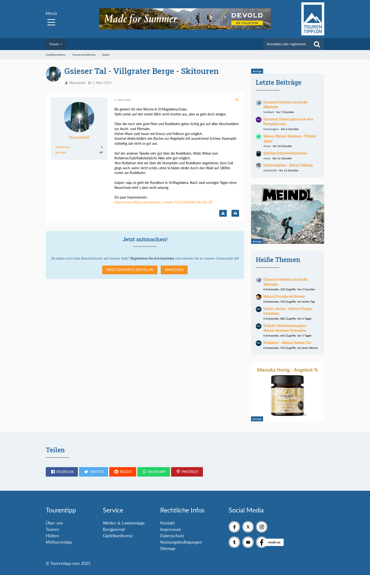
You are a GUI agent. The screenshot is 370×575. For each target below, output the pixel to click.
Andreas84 (270, 170)
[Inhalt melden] (223, 213)
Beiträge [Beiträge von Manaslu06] (60, 152)
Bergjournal (114, 529)
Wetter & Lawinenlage (124, 522)
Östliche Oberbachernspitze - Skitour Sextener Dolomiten (285, 328)
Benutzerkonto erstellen (129, 270)
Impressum (170, 529)
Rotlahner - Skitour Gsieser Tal (287, 342)
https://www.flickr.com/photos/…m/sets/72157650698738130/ (161, 202)
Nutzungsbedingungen (181, 542)
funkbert (268, 112)
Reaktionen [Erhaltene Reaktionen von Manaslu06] (62, 147)
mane (266, 158)
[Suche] (317, 44)
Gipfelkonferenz (118, 535)
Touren (52, 529)
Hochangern (271, 129)
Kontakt (167, 522)
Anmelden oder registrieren (286, 44)
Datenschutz (172, 535)
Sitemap (167, 548)
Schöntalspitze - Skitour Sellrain (288, 165)
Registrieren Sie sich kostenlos (152, 258)
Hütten (52, 535)
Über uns (54, 522)
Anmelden (174, 270)
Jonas (266, 146)
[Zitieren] (235, 213)
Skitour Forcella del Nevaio (284, 296)
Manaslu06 (77, 83)
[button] (62, 472)
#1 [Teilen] (237, 99)
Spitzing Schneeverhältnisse (285, 153)
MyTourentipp (59, 542)
